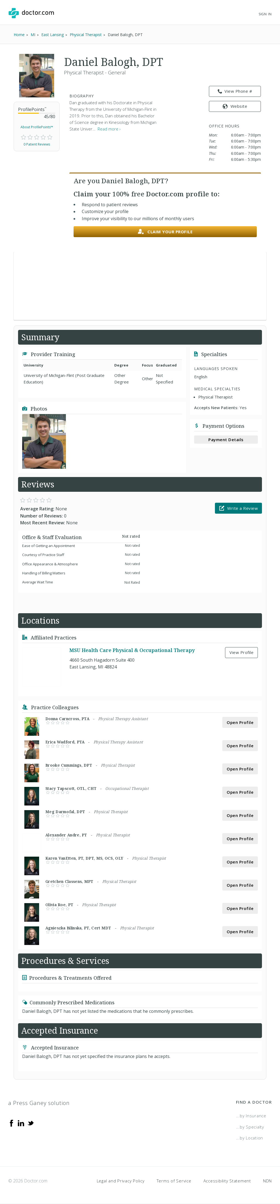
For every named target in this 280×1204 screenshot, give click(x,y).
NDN (267, 1180)
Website (235, 106)
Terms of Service (174, 1180)
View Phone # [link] (235, 91)
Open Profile (240, 722)
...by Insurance (251, 1115)
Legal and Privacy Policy (121, 1180)
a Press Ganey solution (39, 1103)
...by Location (249, 1138)
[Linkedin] (21, 1122)
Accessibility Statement (227, 1180)
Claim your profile (165, 232)
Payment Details (226, 439)
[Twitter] (30, 1122)
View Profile (241, 652)
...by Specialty (250, 1127)
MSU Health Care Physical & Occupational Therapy (132, 650)
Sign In (265, 14)
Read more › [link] (109, 129)
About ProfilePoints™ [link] (37, 127)
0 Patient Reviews (37, 144)
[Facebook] (11, 1122)
